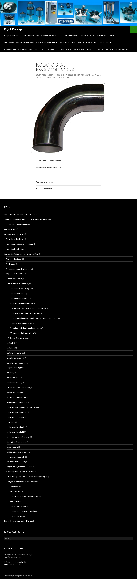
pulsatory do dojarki (15, 432)
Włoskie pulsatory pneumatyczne (20, 471)
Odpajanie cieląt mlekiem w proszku (19, 214)
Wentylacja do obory (14, 239)
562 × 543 (60, 75)
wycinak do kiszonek (15, 457)
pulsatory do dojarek (15, 427)
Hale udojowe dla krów (18, 283)
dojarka (10, 348)
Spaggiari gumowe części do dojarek (113, 49)
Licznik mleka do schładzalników (24, 496)
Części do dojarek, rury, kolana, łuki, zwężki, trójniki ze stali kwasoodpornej (68, 76)
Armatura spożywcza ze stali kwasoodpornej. (26, 476)
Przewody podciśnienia (16, 417)
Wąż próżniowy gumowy (17, 452)
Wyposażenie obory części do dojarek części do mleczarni (84, 42)
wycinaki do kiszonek (16, 462)
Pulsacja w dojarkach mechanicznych (25, 328)
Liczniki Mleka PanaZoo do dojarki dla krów (28, 308)
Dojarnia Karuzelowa (18, 298)
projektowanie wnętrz (24, 554)
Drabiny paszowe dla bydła (18, 387)
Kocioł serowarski (18, 506)
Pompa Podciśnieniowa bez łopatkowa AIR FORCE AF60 (34, 318)
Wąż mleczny (12, 447)
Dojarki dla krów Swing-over (21, 288)
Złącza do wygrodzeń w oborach (20, 466)
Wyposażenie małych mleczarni (21, 481)
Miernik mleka (15, 491)
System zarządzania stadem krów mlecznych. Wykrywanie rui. (29, 42)
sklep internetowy (69, 36)
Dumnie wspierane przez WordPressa (18, 576)
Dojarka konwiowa (14, 358)
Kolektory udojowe (15, 392)
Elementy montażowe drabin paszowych (41, 36)
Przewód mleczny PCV (16, 412)
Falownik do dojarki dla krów (21, 303)
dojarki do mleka (14, 382)
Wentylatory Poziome (16, 249)
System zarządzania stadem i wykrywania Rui (98, 36)
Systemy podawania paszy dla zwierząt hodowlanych (26, 219)
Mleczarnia (14, 501)
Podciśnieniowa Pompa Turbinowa (24, 313)
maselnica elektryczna (16, 397)
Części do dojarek (11, 36)
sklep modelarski (19, 562)
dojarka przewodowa (16, 363)
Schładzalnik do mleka (16, 442)
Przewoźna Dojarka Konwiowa (22, 323)
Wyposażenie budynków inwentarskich (21, 254)
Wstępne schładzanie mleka (22, 333)
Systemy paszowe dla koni (17, 224)
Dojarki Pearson (16, 293)
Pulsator (10, 422)
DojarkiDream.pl (13, 29)
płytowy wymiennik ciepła (18, 437)
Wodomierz (10, 264)
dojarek (10, 343)
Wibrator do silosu (13, 259)
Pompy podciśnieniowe (17, 402)
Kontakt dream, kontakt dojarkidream (77, 49)
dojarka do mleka (14, 353)
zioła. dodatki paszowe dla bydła (17, 49)
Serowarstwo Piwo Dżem (45, 49)
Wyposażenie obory (14, 274)
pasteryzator (16, 516)
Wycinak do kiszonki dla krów (18, 269)
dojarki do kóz (12, 377)
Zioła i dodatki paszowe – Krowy (18, 521)
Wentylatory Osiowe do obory (20, 244)
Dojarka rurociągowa (15, 368)
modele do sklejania (13, 564)
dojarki (10, 372)
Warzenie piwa (10, 229)
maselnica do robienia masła (23, 511)
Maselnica (14, 486)
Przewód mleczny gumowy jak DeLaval (23, 407)
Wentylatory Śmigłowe (14, 234)
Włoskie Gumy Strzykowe (19, 338)
